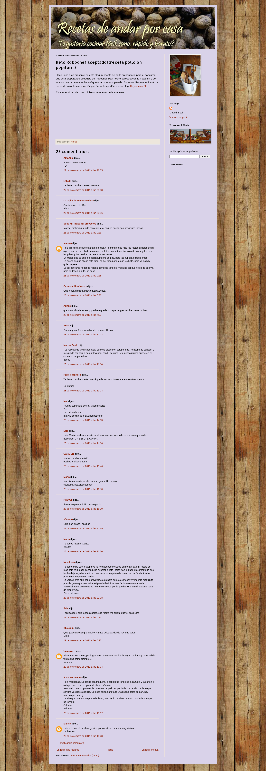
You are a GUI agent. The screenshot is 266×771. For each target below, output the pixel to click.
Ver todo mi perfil (178, 117)
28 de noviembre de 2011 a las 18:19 (83, 508)
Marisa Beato (70, 345)
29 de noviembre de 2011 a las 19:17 (83, 713)
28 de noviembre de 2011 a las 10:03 (83, 334)
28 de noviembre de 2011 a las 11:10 (83, 364)
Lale (65, 430)
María (66, 477)
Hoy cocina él (138, 86)
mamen (67, 243)
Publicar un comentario (72, 743)
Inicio (110, 749)
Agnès (67, 305)
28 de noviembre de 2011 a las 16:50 (83, 489)
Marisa (67, 723)
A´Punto (68, 519)
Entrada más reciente (68, 749)
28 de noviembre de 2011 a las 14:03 (83, 420)
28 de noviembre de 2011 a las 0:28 (82, 275)
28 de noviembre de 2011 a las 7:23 (82, 314)
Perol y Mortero (72, 374)
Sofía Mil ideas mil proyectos (79, 223)
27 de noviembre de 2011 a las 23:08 (83, 190)
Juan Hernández (72, 677)
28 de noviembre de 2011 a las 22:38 (83, 597)
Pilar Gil (67, 499)
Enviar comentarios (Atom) (85, 755)
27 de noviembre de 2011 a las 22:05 (83, 170)
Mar (65, 401)
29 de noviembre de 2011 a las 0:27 (82, 640)
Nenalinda (69, 562)
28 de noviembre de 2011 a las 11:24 (83, 390)
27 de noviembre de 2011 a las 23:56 (83, 213)
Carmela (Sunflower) (75, 286)
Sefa (66, 608)
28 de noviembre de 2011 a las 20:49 (83, 528)
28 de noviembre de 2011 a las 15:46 (83, 466)
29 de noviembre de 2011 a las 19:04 (83, 666)
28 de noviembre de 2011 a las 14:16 (83, 443)
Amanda (68, 158)
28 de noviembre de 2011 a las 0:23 (82, 232)
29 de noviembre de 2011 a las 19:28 (83, 736)
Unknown (68, 651)
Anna (66, 325)
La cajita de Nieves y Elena (78, 200)
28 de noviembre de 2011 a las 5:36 (82, 295)
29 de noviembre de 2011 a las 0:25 (82, 617)
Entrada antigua (150, 749)
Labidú (67, 181)
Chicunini (68, 628)
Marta (66, 539)
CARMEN (68, 453)
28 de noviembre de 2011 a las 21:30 (83, 551)
